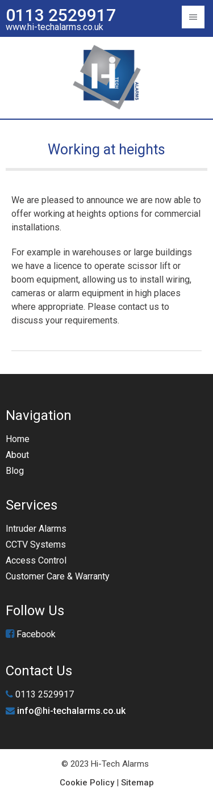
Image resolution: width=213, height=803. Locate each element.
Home (18, 439)
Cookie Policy (87, 782)
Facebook (31, 634)
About (17, 454)
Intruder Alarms (36, 528)
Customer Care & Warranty (58, 576)
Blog (15, 470)
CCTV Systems (36, 544)
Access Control (36, 560)
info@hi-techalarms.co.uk (71, 710)
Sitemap (137, 782)
